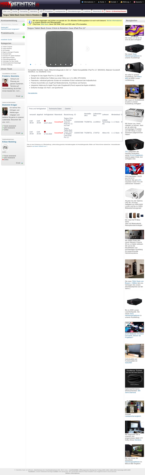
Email (18, 96)
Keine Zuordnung (7, 65)
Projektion (49, 11)
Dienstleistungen (74, 11)
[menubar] (112, 2)
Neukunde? (4, 27)
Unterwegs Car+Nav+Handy (10, 61)
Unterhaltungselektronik (9, 59)
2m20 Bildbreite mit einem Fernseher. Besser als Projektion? (134, 335)
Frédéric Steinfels (10, 76)
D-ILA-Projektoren (136, 155)
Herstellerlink (32, 93)
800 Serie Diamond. (132, 391)
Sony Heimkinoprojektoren (132, 55)
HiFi (41, 11)
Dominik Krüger (9, 105)
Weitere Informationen (72, 473)
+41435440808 (73, 470)
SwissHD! (128, 363)
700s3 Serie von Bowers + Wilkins (134, 282)
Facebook (31, 471)
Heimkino (33, 11)
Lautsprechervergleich (133, 416)
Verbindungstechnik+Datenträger (12, 63)
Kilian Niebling (9, 142)
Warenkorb (98, 11)
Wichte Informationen (114, 20)
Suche (14, 11)
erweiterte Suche (6, 39)
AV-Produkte (6, 50)
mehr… (18, 91)
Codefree (87, 11)
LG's (139, 180)
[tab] (37, 109)
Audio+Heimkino (7, 48)
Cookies (55, 471)
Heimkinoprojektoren (132, 462)
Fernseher (24, 11)
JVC (126, 151)
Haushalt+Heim (7, 54)
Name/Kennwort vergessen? (10, 29)
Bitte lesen (45, 24)
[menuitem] (88, 2)
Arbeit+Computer (7, 47)
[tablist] (75, 124)
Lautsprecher (60, 11)
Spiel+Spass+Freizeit (8, 57)
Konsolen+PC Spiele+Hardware (11, 56)
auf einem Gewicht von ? (39, 146)
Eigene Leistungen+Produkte (11, 52)
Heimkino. (138, 440)
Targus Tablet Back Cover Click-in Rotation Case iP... (25, 15)
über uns (6, 11)
